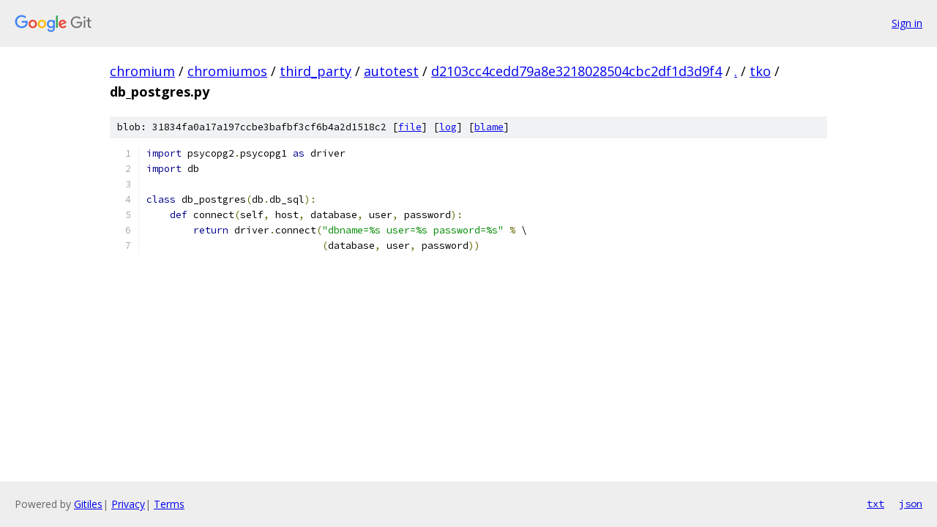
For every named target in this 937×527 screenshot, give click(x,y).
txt (875, 503)
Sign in (907, 23)
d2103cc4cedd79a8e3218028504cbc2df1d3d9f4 (576, 71)
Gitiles (88, 504)
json (910, 503)
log (448, 127)
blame (489, 127)
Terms (169, 504)
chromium (142, 71)
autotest (391, 71)
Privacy (128, 504)
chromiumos (227, 71)
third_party (315, 71)
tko (760, 71)
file (410, 127)
